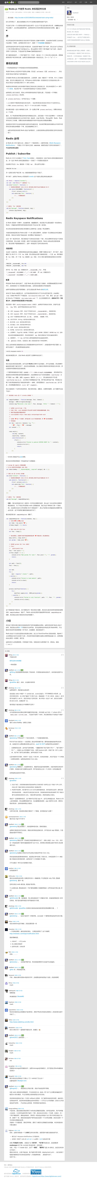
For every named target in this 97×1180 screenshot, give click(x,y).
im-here (11, 1058)
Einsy (10, 983)
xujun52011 (12, 1009)
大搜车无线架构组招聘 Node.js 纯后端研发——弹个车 (79, 40)
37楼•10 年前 (18, 1066)
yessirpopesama (14, 816)
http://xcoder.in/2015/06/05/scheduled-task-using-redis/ (34, 17)
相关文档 (45, 289)
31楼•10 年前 (15, 1020)
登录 (91, 2)
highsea (11, 1130)
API (76, 2)
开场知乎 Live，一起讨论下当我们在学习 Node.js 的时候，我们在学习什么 (79, 37)
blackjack (12, 720)
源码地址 (10, 1165)
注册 (86, 2)
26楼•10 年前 (17, 975)
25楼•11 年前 (17, 967)
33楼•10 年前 (17, 1035)
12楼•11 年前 (22, 816)
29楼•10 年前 (18, 1002)
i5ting (10, 655)
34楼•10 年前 (18, 1043)
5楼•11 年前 (17, 710)
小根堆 (11, 89)
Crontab (41, 43)
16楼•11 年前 (17, 868)
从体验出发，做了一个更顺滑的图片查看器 (79, 59)
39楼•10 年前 (17, 1086)
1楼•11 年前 (16, 655)
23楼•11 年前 (14, 952)
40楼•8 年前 (21, 1108)
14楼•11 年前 (17, 838)
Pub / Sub (26, 158)
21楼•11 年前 (15, 921)
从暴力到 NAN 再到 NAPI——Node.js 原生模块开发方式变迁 (79, 34)
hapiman (11, 1002)
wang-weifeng (13, 1108)
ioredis (31, 176)
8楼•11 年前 (17, 736)
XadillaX (75, 13)
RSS (5, 1165)
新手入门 (69, 2)
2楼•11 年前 (17, 670)
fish (10, 952)
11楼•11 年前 (18, 809)
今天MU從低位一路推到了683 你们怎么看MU (79, 53)
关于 (81, 2)
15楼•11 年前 (17, 850)
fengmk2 (11, 1076)
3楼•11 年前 (16, 680)
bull (41, 1139)
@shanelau (13, 962)
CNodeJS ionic (22, 1081)
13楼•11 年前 (17, 824)
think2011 (12, 1027)
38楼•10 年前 (18, 1076)
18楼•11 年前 (17, 896)
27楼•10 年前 (15, 983)
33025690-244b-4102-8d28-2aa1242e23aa (79, 61)
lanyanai (11, 975)
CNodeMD (20, 996)
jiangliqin (12, 1066)
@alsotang (13, 738)
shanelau (11, 929)
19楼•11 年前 (18, 906)
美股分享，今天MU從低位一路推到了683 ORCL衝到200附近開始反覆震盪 (79, 56)
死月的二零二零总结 (73, 32)
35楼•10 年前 (17, 1050)
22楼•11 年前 (18, 929)
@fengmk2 (13, 1088)
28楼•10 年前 (19, 990)
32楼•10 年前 (18, 1027)
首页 (63, 2)
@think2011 (14, 1037)
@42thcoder (14, 898)
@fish (12, 969)
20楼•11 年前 (17, 913)
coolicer (11, 868)
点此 (21, 457)
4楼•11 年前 (17, 688)
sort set (29, 1139)
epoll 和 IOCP (40, 744)
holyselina (12, 1043)
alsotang (11, 688)
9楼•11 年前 (17, 764)
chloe (10, 921)
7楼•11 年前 (18, 728)
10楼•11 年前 (18, 778)
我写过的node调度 (15, 661)
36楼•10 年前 (17, 1058)
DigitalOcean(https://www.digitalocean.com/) (46, 1176)
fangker (11, 1050)
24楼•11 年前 (17, 959)
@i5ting (12, 672)
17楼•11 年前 (18, 876)
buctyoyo (11, 728)
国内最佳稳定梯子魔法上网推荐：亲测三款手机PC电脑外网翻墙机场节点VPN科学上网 (79, 50)
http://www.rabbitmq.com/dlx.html (22, 1022)
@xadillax (13, 682)
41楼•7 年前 (17, 1130)
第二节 (20, 627)
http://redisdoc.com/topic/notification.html (24, 934)
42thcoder (12, 876)
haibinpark (12, 990)
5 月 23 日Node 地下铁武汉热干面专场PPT (79, 29)
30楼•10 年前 (19, 1009)
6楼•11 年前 (18, 720)
